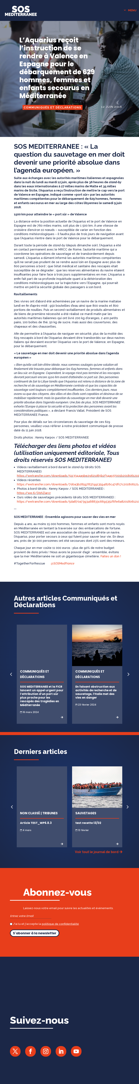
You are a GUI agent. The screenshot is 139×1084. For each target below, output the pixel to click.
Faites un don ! (110, 565)
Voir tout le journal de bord (96, 861)
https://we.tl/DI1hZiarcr (34, 502)
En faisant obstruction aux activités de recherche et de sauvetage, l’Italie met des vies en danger (95, 701)
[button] (128, 684)
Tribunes (50, 823)
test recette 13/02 (88, 833)
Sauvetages (85, 823)
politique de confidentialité (60, 933)
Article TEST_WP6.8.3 (36, 833)
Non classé (30, 823)
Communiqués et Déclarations (52, 117)
